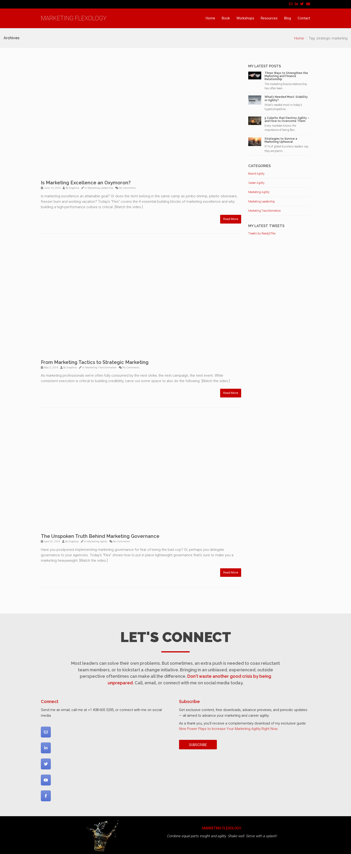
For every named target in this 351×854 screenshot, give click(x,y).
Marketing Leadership (100, 188)
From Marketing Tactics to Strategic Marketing (95, 362)
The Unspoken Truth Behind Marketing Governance (100, 536)
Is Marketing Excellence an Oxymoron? (86, 182)
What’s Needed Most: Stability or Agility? (286, 98)
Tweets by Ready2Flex (262, 233)
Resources (269, 18)
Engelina (74, 188)
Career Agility (256, 183)
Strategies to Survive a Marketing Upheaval (281, 140)
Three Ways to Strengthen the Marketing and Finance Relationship (286, 76)
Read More (230, 219)
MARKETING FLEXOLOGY (74, 18)
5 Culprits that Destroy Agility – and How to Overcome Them (287, 119)
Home (210, 18)
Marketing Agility (97, 541)
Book (226, 18)
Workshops (245, 18)
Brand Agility (256, 173)
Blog (287, 18)
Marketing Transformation (101, 367)
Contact (304, 18)
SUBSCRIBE (198, 745)
